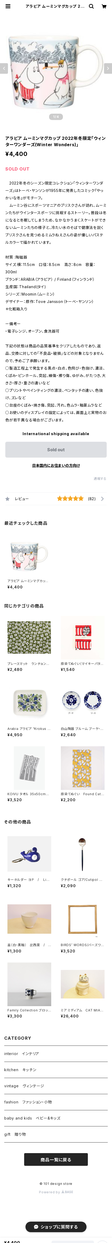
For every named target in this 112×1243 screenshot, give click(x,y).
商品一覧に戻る (56, 1159)
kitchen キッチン (20, 1069)
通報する (100, 479)
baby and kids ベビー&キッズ (32, 1118)
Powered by (56, 1192)
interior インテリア (21, 1053)
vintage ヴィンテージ (24, 1086)
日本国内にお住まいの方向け (56, 465)
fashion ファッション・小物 (28, 1102)
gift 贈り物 (15, 1134)
